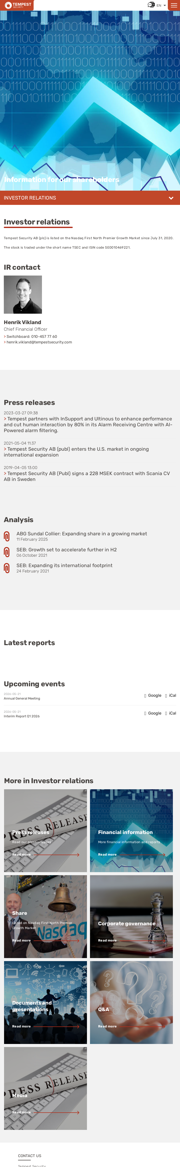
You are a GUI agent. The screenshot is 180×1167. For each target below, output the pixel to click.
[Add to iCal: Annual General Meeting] (170, 695)
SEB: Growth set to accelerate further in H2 (67, 549)
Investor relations (30, 198)
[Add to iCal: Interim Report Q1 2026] (170, 713)
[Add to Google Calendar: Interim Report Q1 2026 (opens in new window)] (152, 713)
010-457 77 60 (44, 336)
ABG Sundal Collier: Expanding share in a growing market (82, 534)
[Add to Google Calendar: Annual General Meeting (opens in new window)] (152, 695)
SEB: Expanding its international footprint (65, 565)
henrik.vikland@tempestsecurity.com (39, 342)
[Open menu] (174, 5)
